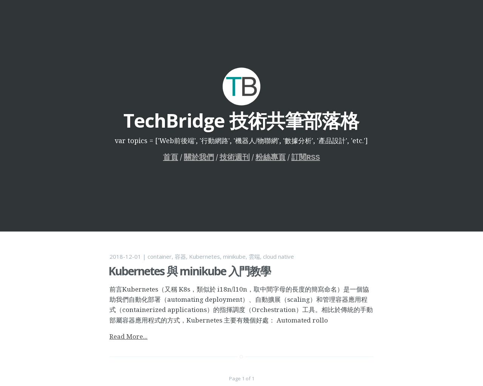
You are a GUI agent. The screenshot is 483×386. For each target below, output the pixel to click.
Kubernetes (204, 256)
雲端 (254, 256)
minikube (234, 256)
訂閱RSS (305, 157)
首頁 (170, 157)
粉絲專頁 (270, 157)
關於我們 (199, 157)
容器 (180, 256)
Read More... (128, 336)
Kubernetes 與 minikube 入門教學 (189, 271)
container (160, 256)
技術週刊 (235, 157)
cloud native (278, 256)
